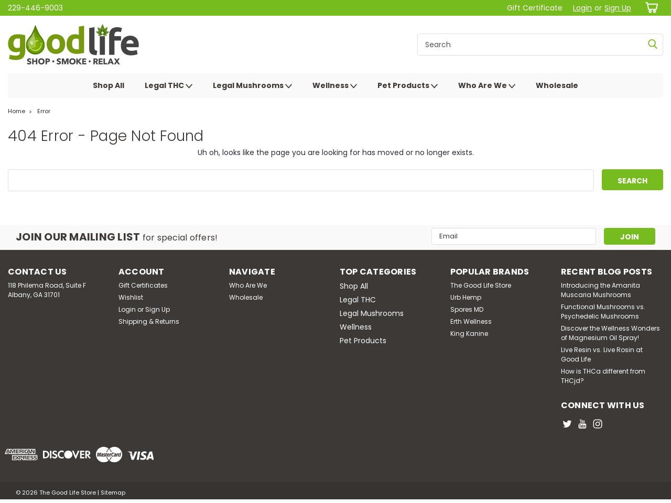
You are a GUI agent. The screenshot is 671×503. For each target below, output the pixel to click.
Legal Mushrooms (252, 86)
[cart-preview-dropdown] (649, 8)
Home (16, 111)
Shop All (108, 85)
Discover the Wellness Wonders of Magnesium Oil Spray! (610, 333)
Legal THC (168, 86)
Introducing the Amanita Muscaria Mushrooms (600, 290)
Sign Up (617, 8)
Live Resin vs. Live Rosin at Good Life (602, 354)
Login (582, 8)
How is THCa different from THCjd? (603, 376)
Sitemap (113, 492)
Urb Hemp (465, 297)
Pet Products (407, 86)
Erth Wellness (471, 321)
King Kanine (469, 333)
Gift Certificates (143, 285)
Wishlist (130, 297)
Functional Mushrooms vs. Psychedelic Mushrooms (603, 311)
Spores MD (466, 309)
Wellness (334, 86)
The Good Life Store (480, 285)
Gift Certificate (534, 8)
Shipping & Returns (148, 321)
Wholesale (557, 85)
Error (43, 111)
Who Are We (486, 86)
